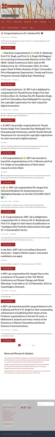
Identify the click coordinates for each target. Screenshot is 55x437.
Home (2, 21)
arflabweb (14, 37)
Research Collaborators (13, 27)
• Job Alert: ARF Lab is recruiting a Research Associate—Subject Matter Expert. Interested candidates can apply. (24, 253)
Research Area (27, 21)
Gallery (31, 27)
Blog (49, 21)
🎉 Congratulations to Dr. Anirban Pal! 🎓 (22, 33)
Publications (43, 21)
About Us (9, 21)
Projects (35, 21)
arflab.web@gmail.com (8, 424)
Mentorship (24, 27)
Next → (34, 345)
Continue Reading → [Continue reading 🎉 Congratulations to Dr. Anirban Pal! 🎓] (8, 47)
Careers (3, 27)
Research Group (18, 21)
